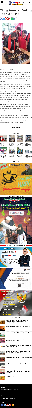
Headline (4, 7)
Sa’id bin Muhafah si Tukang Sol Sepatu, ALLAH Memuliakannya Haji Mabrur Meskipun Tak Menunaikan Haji (17, 321)
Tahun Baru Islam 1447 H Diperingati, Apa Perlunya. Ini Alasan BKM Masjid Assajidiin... (18, 352)
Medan (8, 7)
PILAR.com (4, 69)
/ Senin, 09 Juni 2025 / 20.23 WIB (12, 17)
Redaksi (3, 398)
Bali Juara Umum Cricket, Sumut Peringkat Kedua (18, 332)
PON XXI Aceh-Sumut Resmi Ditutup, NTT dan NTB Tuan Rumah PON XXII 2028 (18, 339)
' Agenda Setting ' (10, 376)
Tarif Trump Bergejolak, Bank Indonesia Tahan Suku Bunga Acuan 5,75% (18, 364)
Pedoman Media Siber (11, 398)
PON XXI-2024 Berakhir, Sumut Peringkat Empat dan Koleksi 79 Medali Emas (18, 346)
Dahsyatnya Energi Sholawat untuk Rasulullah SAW (18, 326)
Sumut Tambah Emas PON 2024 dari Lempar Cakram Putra (19, 358)
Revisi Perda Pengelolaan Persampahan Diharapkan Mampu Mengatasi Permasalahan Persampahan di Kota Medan (18, 371)
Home (1, 7)
